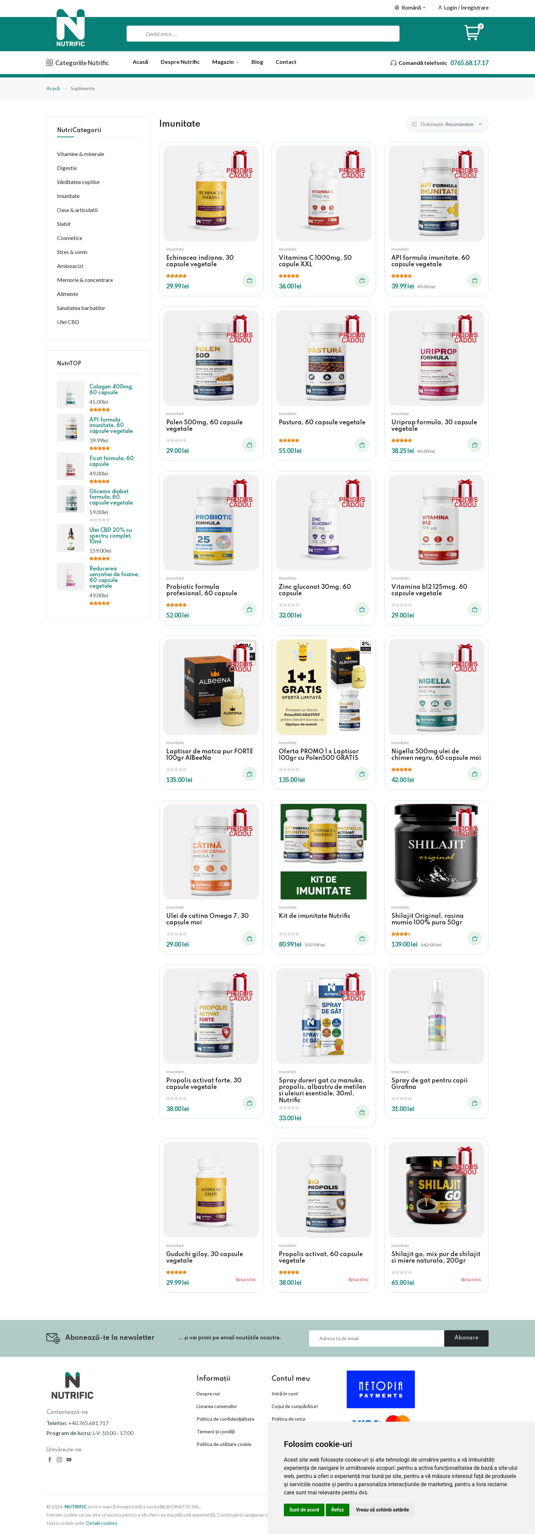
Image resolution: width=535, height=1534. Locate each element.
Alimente (67, 293)
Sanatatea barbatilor (81, 307)
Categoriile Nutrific (77, 63)
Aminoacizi (70, 265)
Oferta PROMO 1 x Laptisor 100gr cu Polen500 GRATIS (319, 755)
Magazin (225, 61)
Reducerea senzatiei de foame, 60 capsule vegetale (114, 577)
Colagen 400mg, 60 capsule (111, 390)
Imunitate (175, 249)
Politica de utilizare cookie (224, 1444)
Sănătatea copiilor (78, 182)
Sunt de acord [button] (304, 1509)
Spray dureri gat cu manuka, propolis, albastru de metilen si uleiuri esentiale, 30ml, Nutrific (322, 1091)
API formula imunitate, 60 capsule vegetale (430, 261)
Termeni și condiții (216, 1431)
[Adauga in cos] (249, 280)
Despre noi (208, 1393)
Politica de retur (289, 1419)
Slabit (64, 224)
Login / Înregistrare (466, 7)
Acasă (140, 61)
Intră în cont (285, 1393)
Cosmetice (69, 238)
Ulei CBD (68, 321)
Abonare (466, 1338)
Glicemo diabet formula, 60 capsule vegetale (111, 497)
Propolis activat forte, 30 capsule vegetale (204, 1084)
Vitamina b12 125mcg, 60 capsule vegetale (429, 590)
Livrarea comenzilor (217, 1406)
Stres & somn (72, 251)
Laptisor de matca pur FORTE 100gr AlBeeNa (209, 755)
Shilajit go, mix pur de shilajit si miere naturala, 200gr (435, 1257)
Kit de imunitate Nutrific (314, 916)
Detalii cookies (101, 1523)
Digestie (67, 168)
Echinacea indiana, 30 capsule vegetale (200, 261)
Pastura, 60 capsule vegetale (322, 423)
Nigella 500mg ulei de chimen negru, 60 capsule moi (436, 755)
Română (410, 7)
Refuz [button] (337, 1509)
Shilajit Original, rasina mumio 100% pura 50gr (427, 919)
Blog (257, 61)
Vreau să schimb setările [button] (382, 1509)
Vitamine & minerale (80, 154)
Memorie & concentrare (85, 279)
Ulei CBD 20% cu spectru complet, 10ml (110, 536)
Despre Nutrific (180, 61)
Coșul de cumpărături (295, 1406)
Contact (286, 61)
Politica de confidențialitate (226, 1419)
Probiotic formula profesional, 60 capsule (201, 590)
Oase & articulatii (77, 210)
